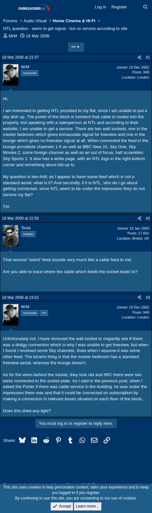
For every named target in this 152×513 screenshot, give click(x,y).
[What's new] (135, 7)
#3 (148, 297)
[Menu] (8, 7)
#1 (148, 57)
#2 (148, 218)
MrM (13, 35)
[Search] (145, 7)
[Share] (139, 57)
